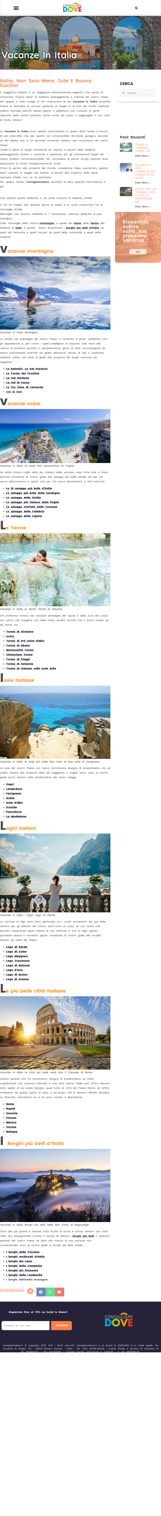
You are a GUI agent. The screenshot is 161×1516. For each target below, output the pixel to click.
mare (77, 223)
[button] (16, 8)
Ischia (10, 636)
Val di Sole (14, 392)
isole (18, 228)
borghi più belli (83, 1236)
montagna (46, 223)
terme (95, 223)
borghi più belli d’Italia (82, 228)
